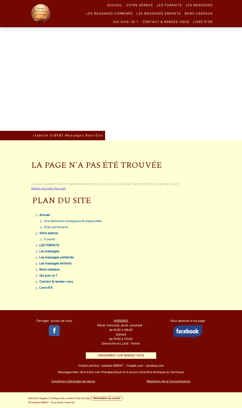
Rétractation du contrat (106, 398)
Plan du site (82, 398)
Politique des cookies (62, 398)
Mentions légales (38, 398)
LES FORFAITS (169, 5)
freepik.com (134, 365)
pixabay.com (155, 365)
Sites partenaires (56, 227)
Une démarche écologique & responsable (73, 221)
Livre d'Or (203, 22)
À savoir (49, 239)
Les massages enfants (159, 13)
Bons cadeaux (199, 13)
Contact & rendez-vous (166, 22)
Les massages (199, 5)
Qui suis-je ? (126, 22)
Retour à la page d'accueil (48, 188)
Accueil (115, 5)
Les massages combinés (109, 13)
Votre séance (139, 5)
